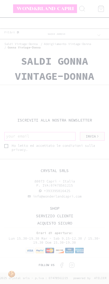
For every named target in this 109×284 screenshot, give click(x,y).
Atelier (100, 278)
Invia (92, 136)
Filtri (11, 32)
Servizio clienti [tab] (54, 216)
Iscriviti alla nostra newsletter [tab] (54, 120)
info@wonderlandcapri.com (56, 196)
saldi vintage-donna (20, 44)
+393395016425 (57, 191)
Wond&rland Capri (45, 8)
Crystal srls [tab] (55, 170)
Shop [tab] (54, 208)
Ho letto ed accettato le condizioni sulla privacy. (49, 148)
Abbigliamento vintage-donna (67, 44)
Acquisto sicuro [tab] (54, 223)
